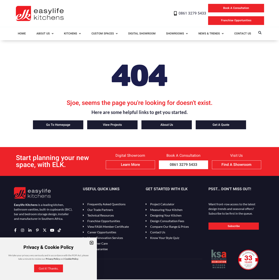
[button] (91, 242)
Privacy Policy (53, 258)
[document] (139, 140)
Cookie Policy (71, 258)
